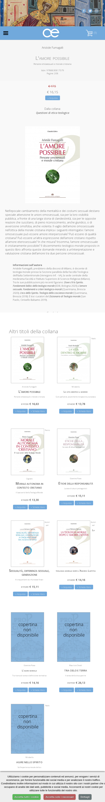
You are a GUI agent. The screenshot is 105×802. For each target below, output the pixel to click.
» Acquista (53, 98)
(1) (91, 33)
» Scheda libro (38, 407)
